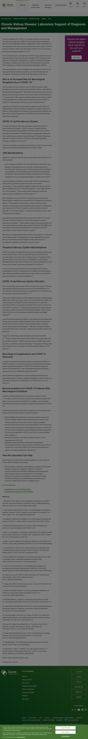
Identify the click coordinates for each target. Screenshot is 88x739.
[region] (44, 732)
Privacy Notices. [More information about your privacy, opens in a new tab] (21, 737)
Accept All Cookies (65, 728)
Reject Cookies (65, 732)
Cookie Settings (65, 736)
